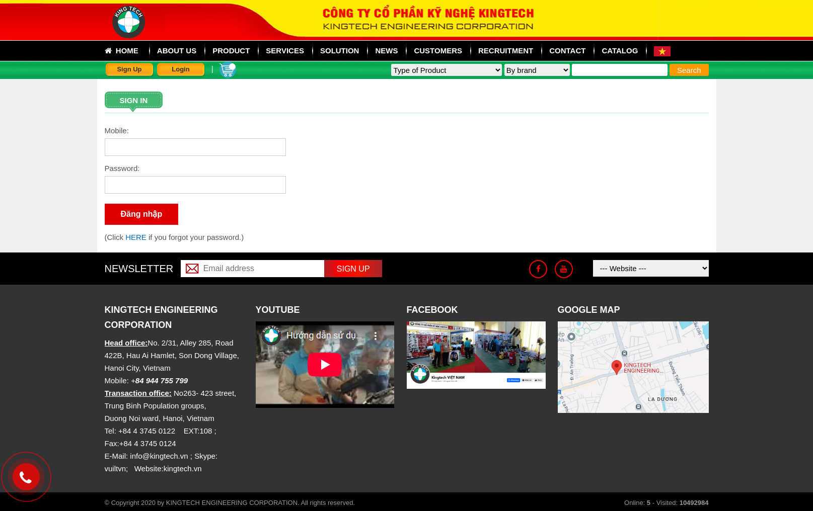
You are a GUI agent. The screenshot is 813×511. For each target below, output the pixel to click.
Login (180, 69)
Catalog (620, 50)
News (386, 50)
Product (231, 50)
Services (285, 50)
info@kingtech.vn (159, 456)
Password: (122, 168)
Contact (567, 50)
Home (121, 51)
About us (176, 50)
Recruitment (505, 50)
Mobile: (117, 130)
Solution (339, 50)
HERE (137, 237)
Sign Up (129, 69)
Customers (438, 50)
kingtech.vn (183, 468)
